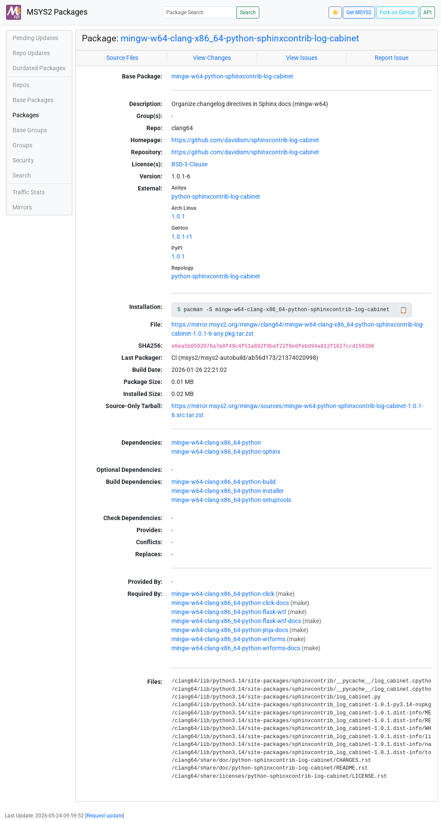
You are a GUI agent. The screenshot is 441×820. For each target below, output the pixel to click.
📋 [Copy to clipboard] (403, 309)
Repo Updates (31, 53)
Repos (20, 84)
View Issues (301, 57)
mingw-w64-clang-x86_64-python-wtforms (228, 639)
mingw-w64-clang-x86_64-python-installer (227, 490)
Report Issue (391, 57)
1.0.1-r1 (182, 236)
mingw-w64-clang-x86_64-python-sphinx (225, 451)
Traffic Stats (28, 192)
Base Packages (32, 100)
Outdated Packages (38, 68)
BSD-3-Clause (189, 164)
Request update (105, 816)
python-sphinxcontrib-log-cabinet (215, 196)
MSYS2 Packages (46, 12)
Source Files (122, 57)
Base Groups (29, 130)
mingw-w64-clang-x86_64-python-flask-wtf (228, 611)
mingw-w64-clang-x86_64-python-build (223, 481)
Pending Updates (35, 37)
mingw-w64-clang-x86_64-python (216, 442)
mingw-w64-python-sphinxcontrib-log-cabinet (232, 76)
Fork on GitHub (397, 12)
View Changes (212, 57)
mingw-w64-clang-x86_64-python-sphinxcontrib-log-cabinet (240, 38)
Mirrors (22, 207)
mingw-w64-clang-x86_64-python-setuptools (231, 499)
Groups (22, 145)
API (427, 12)
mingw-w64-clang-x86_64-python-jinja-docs (229, 630)
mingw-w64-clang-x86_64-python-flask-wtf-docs (236, 620)
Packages (25, 115)
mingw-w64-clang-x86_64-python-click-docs (230, 602)
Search (248, 12)
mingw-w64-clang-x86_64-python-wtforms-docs (235, 648)
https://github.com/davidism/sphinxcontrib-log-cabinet (245, 140)
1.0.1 (178, 216)
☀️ (335, 12)
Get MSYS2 (359, 12)
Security (23, 160)
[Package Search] (200, 12)
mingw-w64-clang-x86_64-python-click (222, 593)
